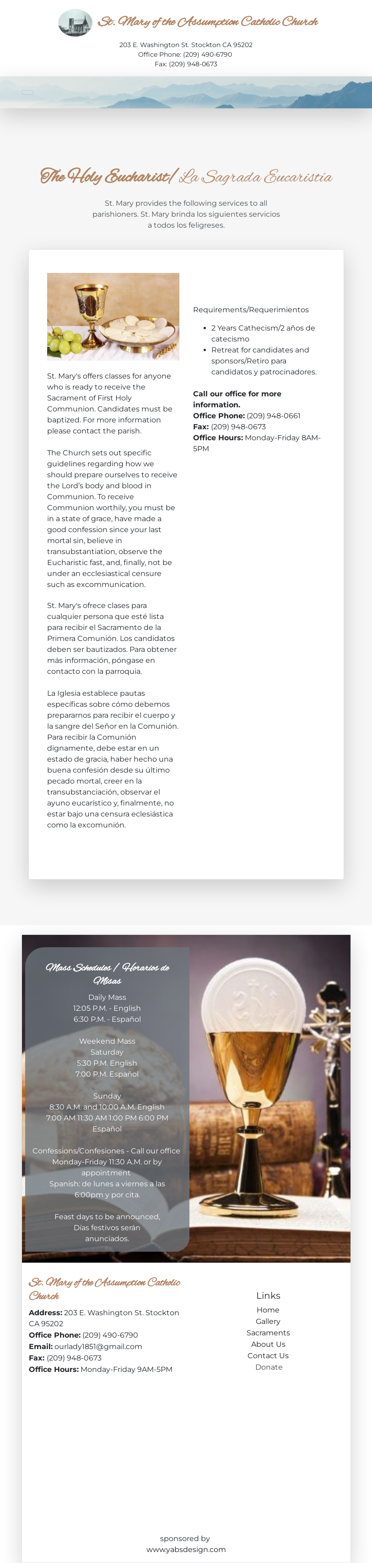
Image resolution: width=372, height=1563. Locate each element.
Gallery (268, 1321)
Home (268, 1310)
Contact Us (268, 1355)
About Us (268, 1344)
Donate (268, 1367)
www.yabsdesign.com (186, 1549)
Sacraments (268, 1332)
